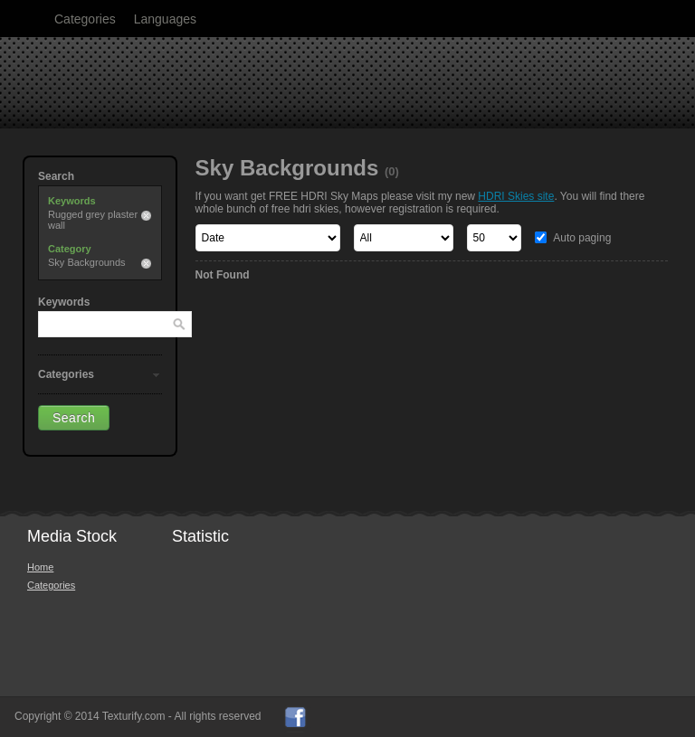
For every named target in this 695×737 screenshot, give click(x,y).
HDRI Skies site (516, 196)
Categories (85, 19)
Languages (165, 19)
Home (40, 567)
